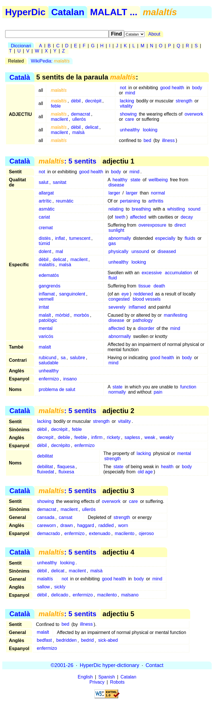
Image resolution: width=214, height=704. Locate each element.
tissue (145, 285)
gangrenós (50, 285)
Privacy (97, 682)
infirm (96, 437)
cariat (44, 217)
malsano (129, 594)
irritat (44, 307)
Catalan (68, 12)
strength (184, 100)
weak (150, 437)
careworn (46, 525)
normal (158, 192)
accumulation (178, 272)
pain (158, 392)
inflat (60, 238)
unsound (140, 251)
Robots (117, 682)
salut (43, 182)
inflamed (137, 307)
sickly (59, 586)
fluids (189, 238)
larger (114, 192)
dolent (45, 251)
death (159, 285)
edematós (49, 275)
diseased (166, 251)
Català (19, 77)
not (123, 87)
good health (172, 87)
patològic (48, 320)
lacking (127, 100)
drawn (66, 525)
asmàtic (47, 209)
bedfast (44, 640)
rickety (113, 437)
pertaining (130, 201)
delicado (59, 594)
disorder (146, 328)
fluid (112, 277)
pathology (143, 320)
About (154, 34)
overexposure (152, 225)
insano (70, 378)
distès (45, 238)
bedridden (66, 640)
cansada (46, 517)
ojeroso (146, 533)
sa (63, 357)
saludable (49, 362)
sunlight (116, 230)
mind (130, 92)
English (85, 676)
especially (165, 238)
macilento (124, 533)
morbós (81, 315)
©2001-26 (62, 665)
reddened (143, 293)
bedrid (87, 640)
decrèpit (93, 100)
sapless (132, 437)
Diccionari (21, 45)
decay (187, 217)
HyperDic (25, 12)
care (129, 119)
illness (168, 140)
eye (125, 293)
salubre (77, 357)
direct (180, 225)
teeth (120, 217)
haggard (85, 525)
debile (64, 437)
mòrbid (62, 315)
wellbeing (158, 179)
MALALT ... (113, 12)
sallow (43, 586)
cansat (65, 517)
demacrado (48, 533)
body (197, 87)
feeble (80, 437)
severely (117, 307)
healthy (119, 179)
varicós (46, 336)
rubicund (47, 357)
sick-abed (108, 640)
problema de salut (57, 389)
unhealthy (130, 129)
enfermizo (49, 378)
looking (150, 129)
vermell (46, 299)
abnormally (119, 238)
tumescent (79, 238)
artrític (45, 201)
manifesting (175, 315)
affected (138, 217)
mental (45, 328)
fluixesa (66, 471)
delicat (91, 127)
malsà (78, 132)
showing (128, 114)
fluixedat (45, 471)
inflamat (47, 293)
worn (123, 525)
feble (56, 106)
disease (116, 184)
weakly (166, 437)
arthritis (155, 201)
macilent (59, 119)
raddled (106, 525)
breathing (141, 209)
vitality (126, 106)
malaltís (47, 264)
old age (145, 471)
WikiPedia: (50, 61)
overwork (193, 114)
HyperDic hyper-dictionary (109, 665)
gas (112, 243)
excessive (152, 272)
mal (59, 251)
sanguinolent (72, 293)
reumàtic (64, 201)
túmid (44, 243)
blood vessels (147, 299)
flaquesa (66, 466)
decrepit (45, 437)
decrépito (60, 445)
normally (117, 392)
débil (42, 445)
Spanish (106, 676)
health (167, 466)
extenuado (99, 533)
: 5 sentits (67, 161)
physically (118, 251)
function (188, 386)
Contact (154, 665)
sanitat (59, 182)
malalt (45, 315)
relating (115, 209)
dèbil (76, 100)
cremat (46, 227)
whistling (176, 209)
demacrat (80, 114)
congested (119, 299)
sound (194, 209)
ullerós (79, 119)
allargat (46, 192)
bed (147, 140)
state (136, 179)
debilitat (45, 456)
